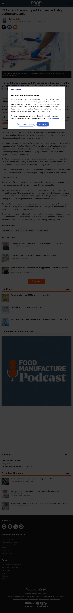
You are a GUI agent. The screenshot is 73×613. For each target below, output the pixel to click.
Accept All (43, 124)
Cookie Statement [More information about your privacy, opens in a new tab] (52, 118)
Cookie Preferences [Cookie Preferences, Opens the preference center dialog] (26, 124)
